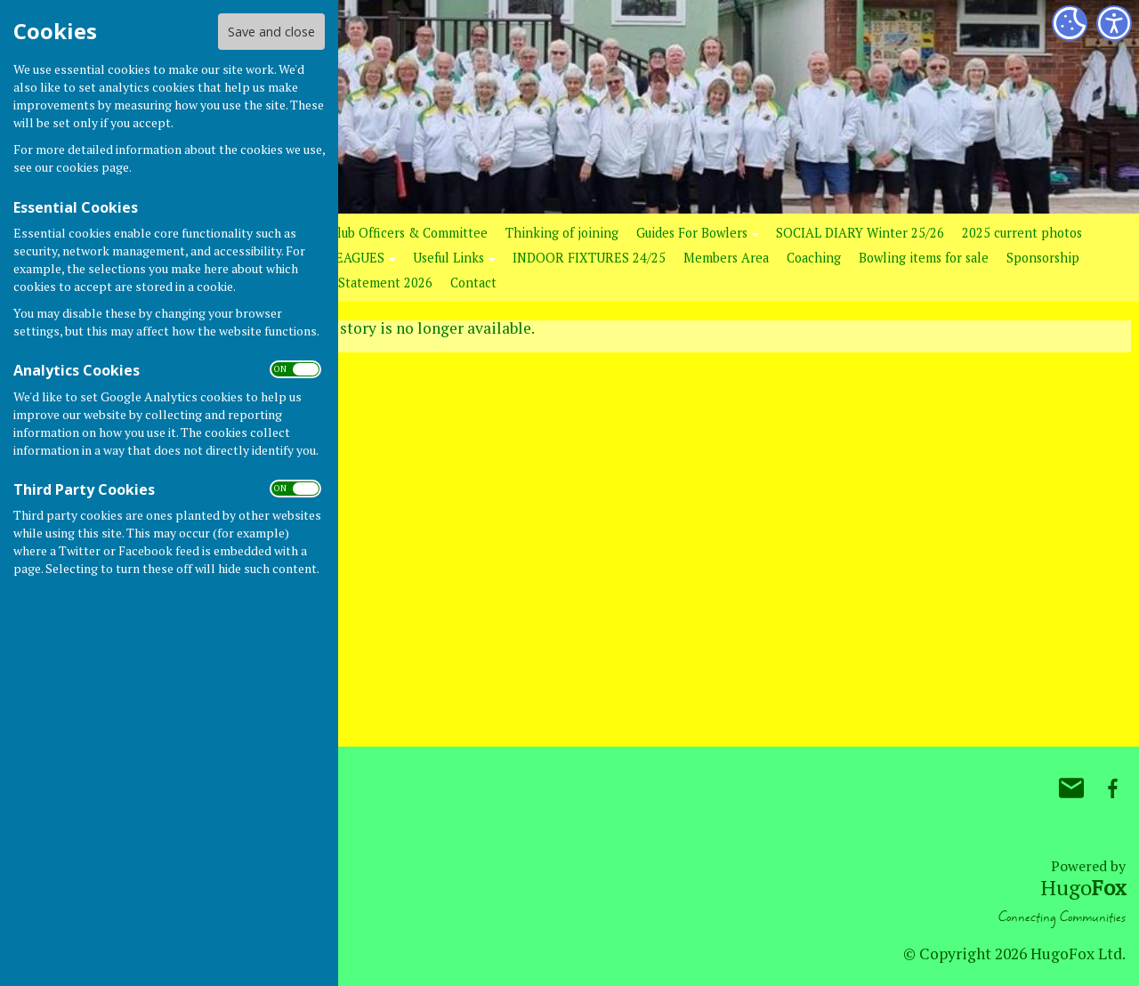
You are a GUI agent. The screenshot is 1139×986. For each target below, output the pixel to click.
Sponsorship (1042, 257)
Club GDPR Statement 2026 (351, 282)
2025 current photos (1022, 232)
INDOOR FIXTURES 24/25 (589, 257)
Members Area (726, 257)
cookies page (92, 166)
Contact (473, 282)
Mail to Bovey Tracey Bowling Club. (1071, 788)
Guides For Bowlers (691, 232)
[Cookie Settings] (1069, 23)
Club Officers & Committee (408, 232)
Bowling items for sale (924, 257)
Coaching (814, 257)
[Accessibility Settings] (1114, 23)
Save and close (271, 31)
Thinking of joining (561, 232)
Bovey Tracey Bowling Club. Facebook (1112, 788)
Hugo (1083, 887)
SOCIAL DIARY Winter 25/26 (860, 232)
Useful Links (448, 257)
